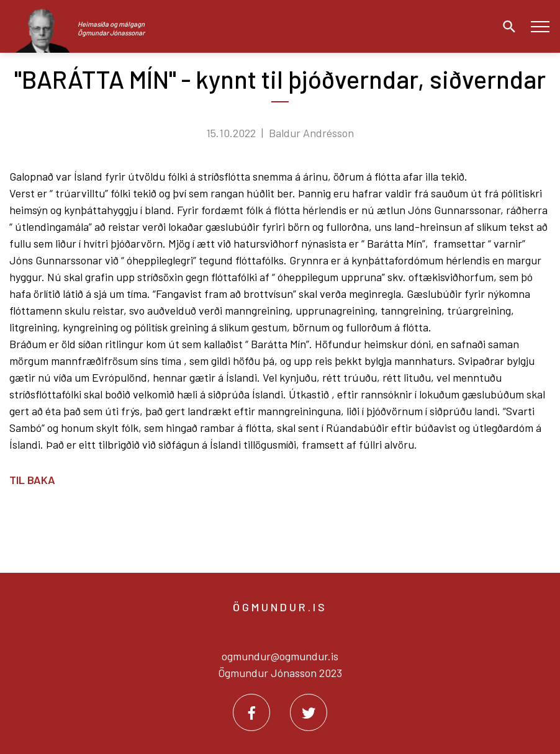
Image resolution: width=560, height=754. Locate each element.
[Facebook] (251, 712)
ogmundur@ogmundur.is (280, 656)
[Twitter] (308, 712)
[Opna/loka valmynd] (540, 26)
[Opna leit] (506, 26)
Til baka (32, 480)
